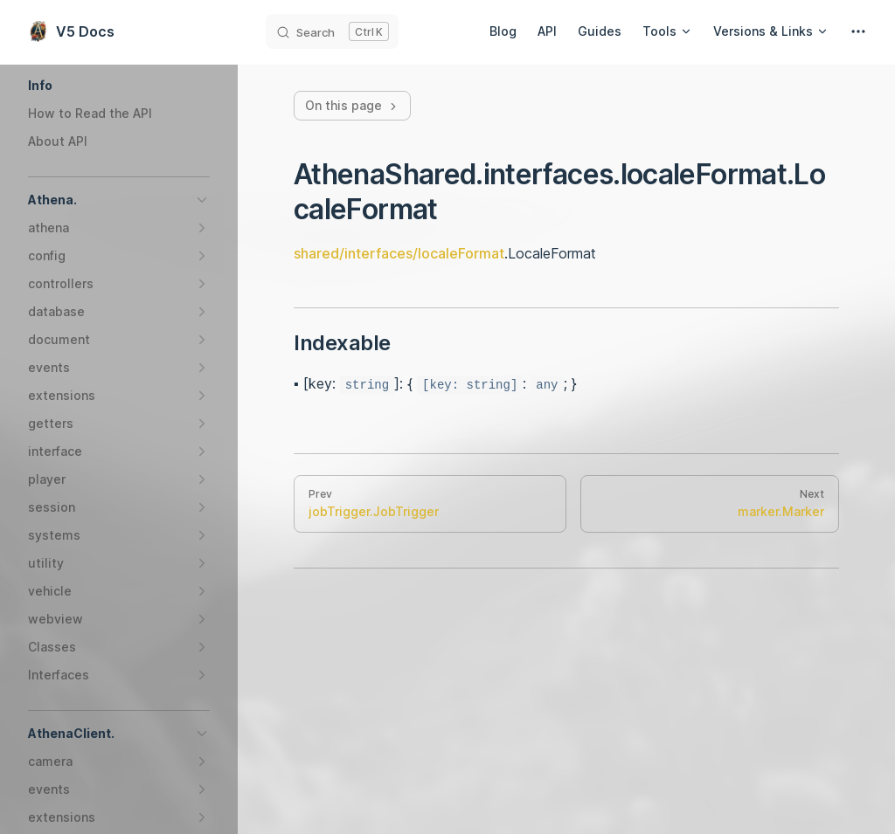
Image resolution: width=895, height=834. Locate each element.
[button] (119, 86)
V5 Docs (71, 31)
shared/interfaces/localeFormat (399, 253)
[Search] (332, 31)
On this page (352, 105)
